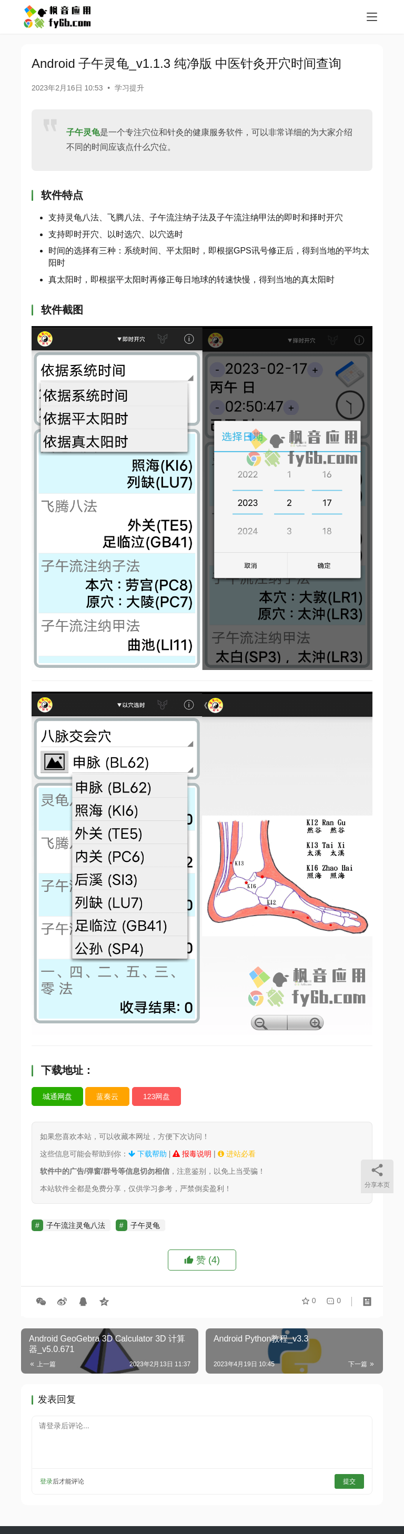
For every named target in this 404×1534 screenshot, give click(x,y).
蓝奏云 (107, 1096)
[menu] (372, 16)
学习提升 (129, 88)
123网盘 (156, 1096)
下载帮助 (147, 1154)
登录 (46, 1481)
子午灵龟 (83, 132)
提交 (349, 1481)
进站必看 (237, 1154)
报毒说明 (192, 1154)
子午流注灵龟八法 (75, 1225)
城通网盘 (57, 1096)
